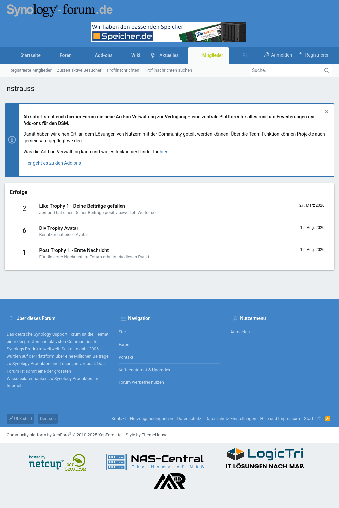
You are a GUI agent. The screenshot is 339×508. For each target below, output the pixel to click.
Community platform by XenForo (64, 434)
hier (166, 151)
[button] (76, 55)
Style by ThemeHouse (146, 434)
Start (123, 332)
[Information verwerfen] (324, 112)
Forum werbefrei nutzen (141, 382)
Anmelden (240, 332)
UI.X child (20, 418)
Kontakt (126, 357)
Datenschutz (189, 418)
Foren (124, 344)
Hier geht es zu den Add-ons (54, 163)
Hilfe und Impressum (280, 418)
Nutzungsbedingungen (151, 418)
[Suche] (291, 70)
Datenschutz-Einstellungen (230, 418)
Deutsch (48, 418)
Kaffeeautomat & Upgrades (144, 369)
